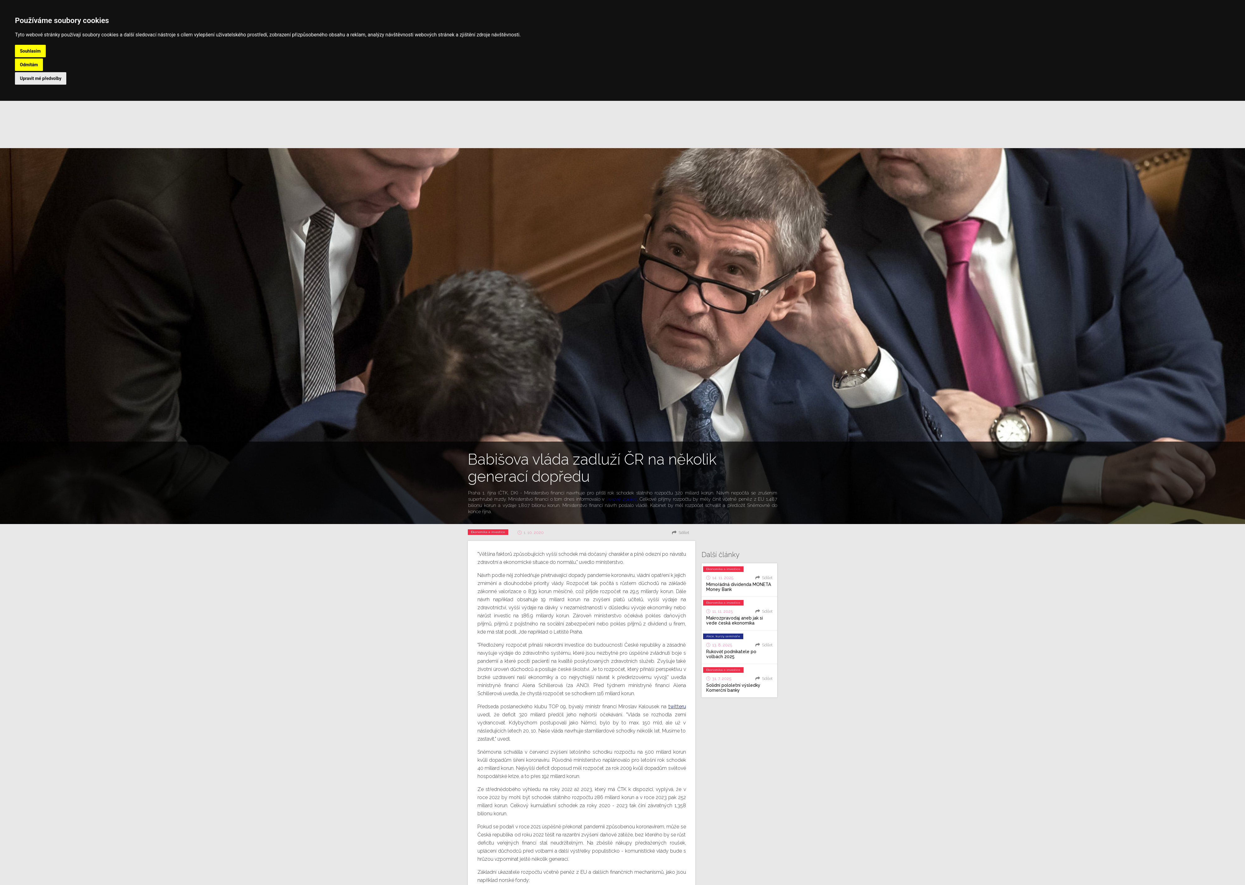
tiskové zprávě (621, 499)
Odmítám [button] (29, 64)
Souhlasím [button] (30, 51)
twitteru (677, 706)
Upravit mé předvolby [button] (40, 78)
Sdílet (684, 532)
